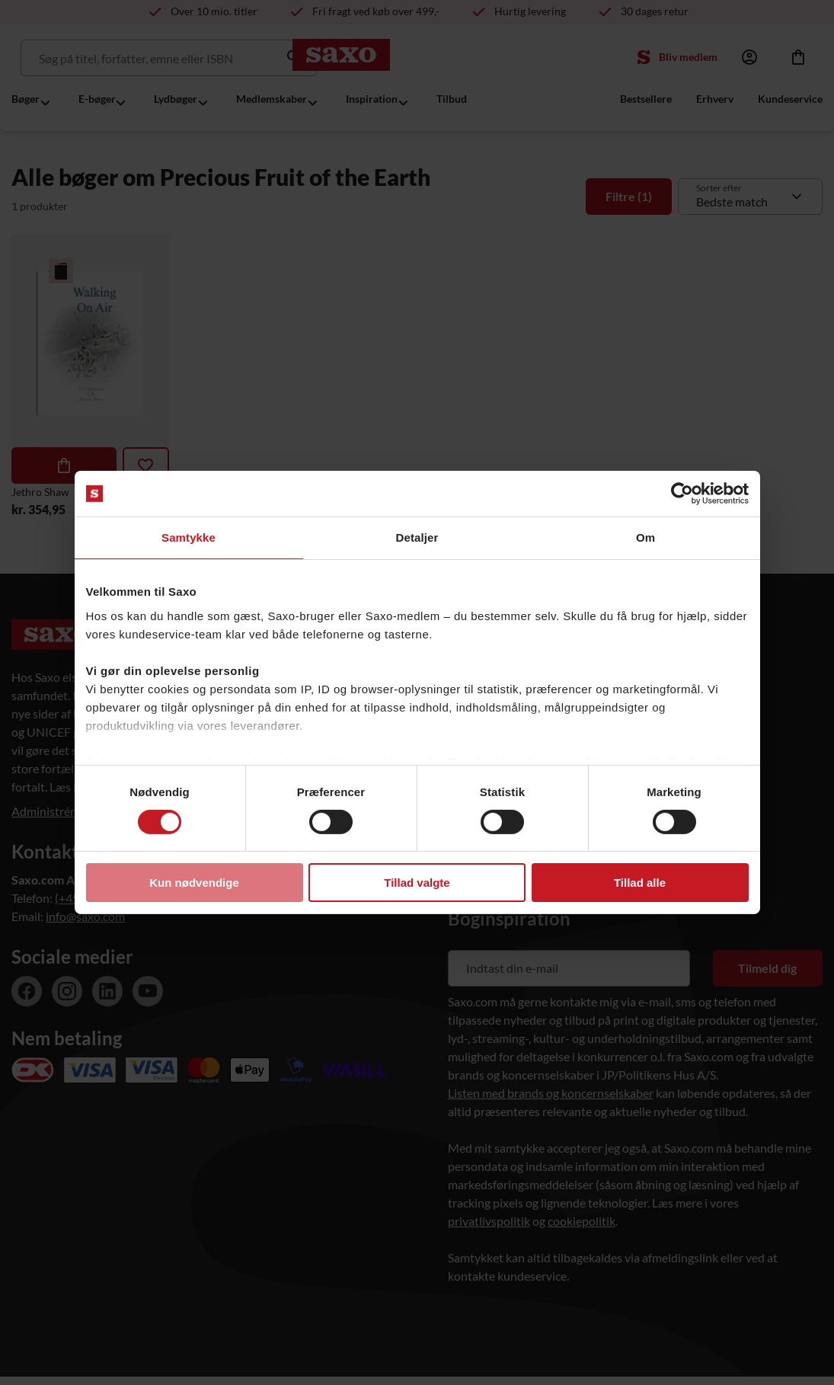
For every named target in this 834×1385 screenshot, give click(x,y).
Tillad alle (640, 882)
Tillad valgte (416, 882)
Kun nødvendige (194, 882)
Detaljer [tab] (417, 537)
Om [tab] (645, 537)
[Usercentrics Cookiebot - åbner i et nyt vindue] (682, 493)
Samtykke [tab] (188, 537)
